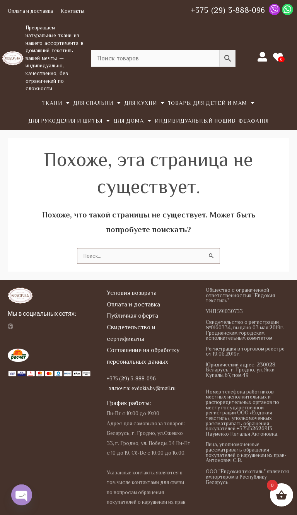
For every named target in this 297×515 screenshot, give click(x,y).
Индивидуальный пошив (195, 121)
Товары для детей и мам (211, 103)
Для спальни (97, 103)
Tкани (56, 103)
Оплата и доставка (30, 11)
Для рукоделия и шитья (69, 121)
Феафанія (254, 121)
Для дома (132, 121)
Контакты (72, 11)
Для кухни (144, 103)
